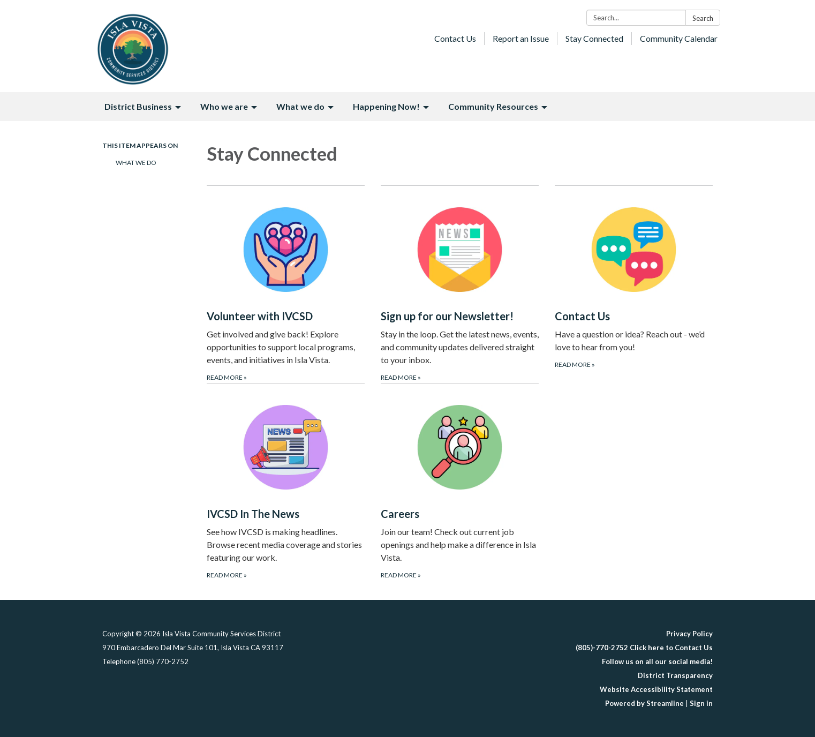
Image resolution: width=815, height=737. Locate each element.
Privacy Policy (689, 633)
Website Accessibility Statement (656, 689)
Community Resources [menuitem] (493, 106)
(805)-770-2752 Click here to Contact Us (644, 647)
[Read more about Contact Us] (634, 284)
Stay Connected (594, 38)
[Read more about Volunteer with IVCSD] (286, 284)
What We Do (136, 163)
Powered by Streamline (644, 703)
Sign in (701, 703)
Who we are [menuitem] (224, 106)
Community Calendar (679, 38)
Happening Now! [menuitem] (386, 106)
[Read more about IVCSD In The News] (286, 482)
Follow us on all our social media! (657, 661)
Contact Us (455, 38)
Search (702, 18)
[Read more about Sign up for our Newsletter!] (460, 284)
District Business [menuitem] (138, 106)
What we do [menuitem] (300, 106)
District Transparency (675, 675)
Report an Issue (521, 38)
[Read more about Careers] (460, 482)
